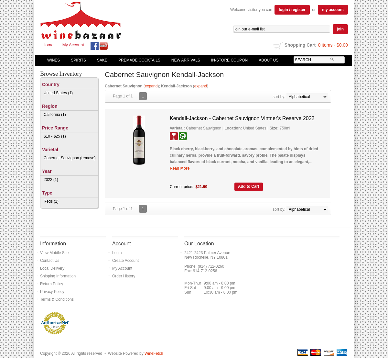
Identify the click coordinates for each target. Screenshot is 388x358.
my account (333, 9)
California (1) (55, 114)
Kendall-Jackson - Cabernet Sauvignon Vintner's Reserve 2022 (242, 118)
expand (151, 86)
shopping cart (278, 46)
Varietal (50, 149)
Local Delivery (52, 268)
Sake (102, 60)
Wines (52, 60)
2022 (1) (51, 179)
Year (47, 171)
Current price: (181, 187)
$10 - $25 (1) (55, 136)
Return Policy (51, 284)
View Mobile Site (54, 253)
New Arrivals (185, 60)
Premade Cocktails (139, 60)
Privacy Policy (52, 291)
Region (49, 106)
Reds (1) (51, 201)
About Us (267, 60)
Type (47, 193)
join (340, 29)
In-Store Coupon (229, 60)
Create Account (125, 260)
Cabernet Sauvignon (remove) (70, 158)
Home (48, 44)
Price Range (55, 127)
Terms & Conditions (57, 299)
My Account (73, 44)
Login (117, 253)
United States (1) (58, 93)
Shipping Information (58, 276)
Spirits (77, 60)
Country (50, 84)
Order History (123, 276)
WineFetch (154, 353)
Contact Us (49, 260)
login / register (292, 9)
